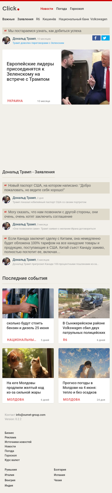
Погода (61, 9)
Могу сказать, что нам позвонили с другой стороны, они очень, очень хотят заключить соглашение (51, 213)
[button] (96, 37)
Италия (9, 474)
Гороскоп (77, 9)
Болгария (60, 469)
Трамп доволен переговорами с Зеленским (38, 42)
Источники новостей (18, 441)
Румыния (11, 469)
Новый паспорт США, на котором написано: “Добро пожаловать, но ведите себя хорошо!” (47, 187)
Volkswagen (98, 19)
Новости (47, 9)
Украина (15, 101)
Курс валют (12, 460)
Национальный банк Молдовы (81, 19)
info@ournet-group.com (30, 414)
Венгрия (10, 480)
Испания (59, 474)
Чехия (58, 480)
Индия (9, 485)
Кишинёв (49, 19)
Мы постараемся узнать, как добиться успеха (42, 31)
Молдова (15, 399)
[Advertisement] (56, 136)
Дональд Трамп (24, 38)
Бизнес (9, 432)
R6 (38, 19)
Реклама (10, 437)
